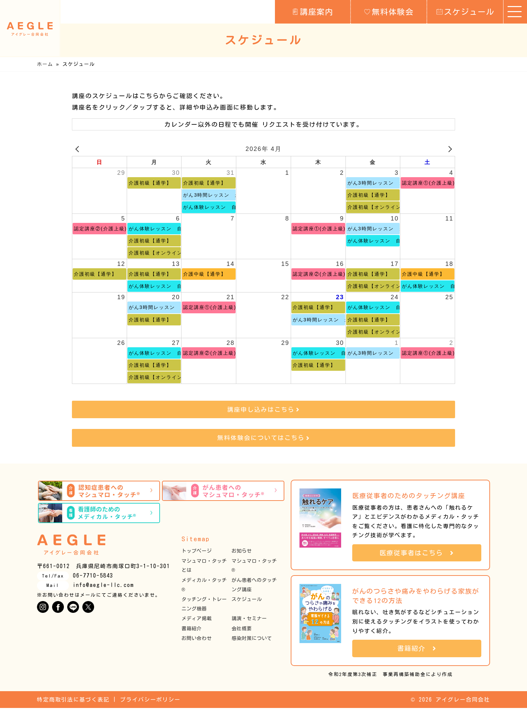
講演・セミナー (249, 622)
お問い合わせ (196, 642)
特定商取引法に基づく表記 (73, 703)
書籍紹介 (191, 632)
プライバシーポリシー (150, 703)
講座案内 (312, 11)
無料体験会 (389, 11)
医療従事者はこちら (416, 556)
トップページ (196, 554)
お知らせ (242, 554)
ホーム (45, 64)
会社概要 (242, 632)
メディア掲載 (196, 622)
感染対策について (252, 642)
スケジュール (465, 11)
